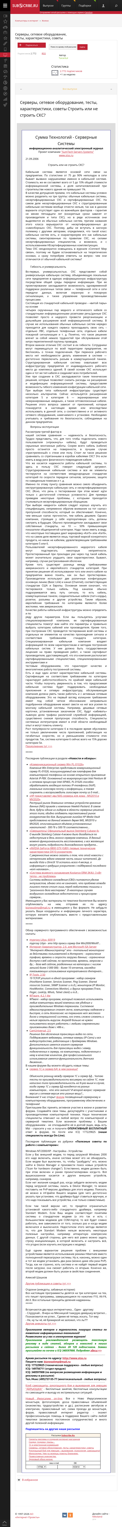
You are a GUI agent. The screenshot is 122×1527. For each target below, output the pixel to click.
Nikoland (97, 1516)
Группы (68, 3)
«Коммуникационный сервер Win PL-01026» (57, 764)
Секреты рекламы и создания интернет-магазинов (54, 1439)
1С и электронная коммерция (43, 1444)
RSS (44, 53)
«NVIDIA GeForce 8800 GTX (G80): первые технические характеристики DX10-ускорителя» (62, 849)
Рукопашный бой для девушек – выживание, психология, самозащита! (64, 1450)
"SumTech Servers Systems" (77, 152)
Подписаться (32, 45)
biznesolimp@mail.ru (38, 907)
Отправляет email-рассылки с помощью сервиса (66, 12)
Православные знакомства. (42, 1456)
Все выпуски (70, 88)
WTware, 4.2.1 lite (40, 995)
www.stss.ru (66, 155)
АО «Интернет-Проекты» (27, 1515)
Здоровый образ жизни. (41, 1459)
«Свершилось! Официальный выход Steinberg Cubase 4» (64, 831)
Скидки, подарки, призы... (42, 1442)
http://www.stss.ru (74, 1358)
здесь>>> (96, 1350)
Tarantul (63, 58)
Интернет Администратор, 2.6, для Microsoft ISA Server (63, 946)
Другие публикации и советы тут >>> (48, 1283)
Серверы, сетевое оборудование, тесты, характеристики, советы (41, 36)
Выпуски (50, 3)
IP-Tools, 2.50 (37, 974)
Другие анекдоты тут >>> (41, 1323)
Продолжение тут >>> (39, 746)
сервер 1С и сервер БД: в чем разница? (54, 1069)
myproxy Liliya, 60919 (42, 939)
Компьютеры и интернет (26, 20)
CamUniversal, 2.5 (40, 1030)
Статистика (59, 66)
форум (60, 1097)
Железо (45, 20)
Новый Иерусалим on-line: (44, 1398)
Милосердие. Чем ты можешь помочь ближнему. (53, 1453)
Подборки (87, 3)
